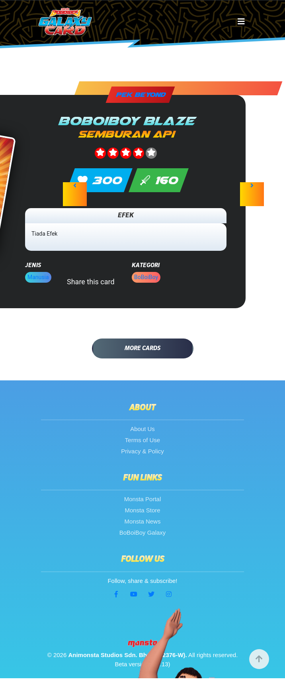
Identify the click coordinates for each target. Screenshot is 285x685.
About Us (142, 428)
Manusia (38, 277)
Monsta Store (142, 510)
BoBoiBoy (146, 277)
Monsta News (143, 521)
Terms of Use (142, 440)
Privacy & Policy (142, 451)
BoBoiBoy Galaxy (142, 532)
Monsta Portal (142, 499)
